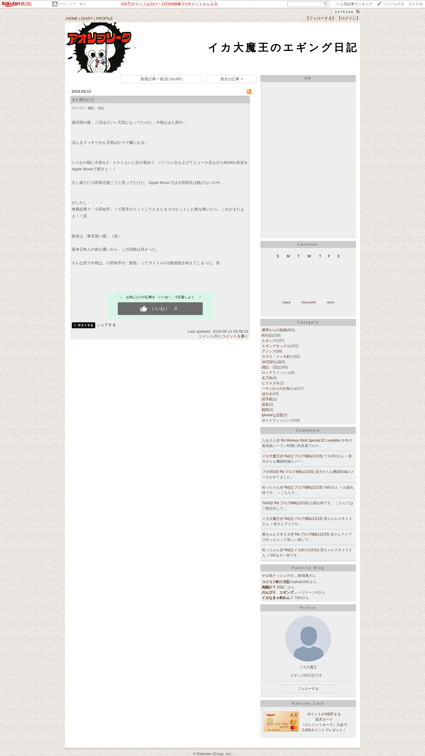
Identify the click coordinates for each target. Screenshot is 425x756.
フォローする (308, 689)
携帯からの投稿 (274, 330)
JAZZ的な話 (271, 362)
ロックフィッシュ (276, 372)
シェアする (106, 325)
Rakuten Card (308, 703)
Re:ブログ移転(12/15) (297, 472)
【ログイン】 (348, 18)
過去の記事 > (231, 79)
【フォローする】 (320, 18)
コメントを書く (235, 336)
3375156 (344, 12)
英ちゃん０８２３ (276, 534)
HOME (72, 18)
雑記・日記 (96, 108)
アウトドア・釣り (72, 4)
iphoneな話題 (272, 415)
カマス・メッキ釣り (278, 357)
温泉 (265, 404)
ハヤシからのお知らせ (279, 388)
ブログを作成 (393, 4)
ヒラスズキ (270, 383)
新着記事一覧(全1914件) (161, 79)
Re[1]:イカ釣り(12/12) (302, 550)
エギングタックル (276, 346)
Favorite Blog (308, 568)
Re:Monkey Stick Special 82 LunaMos (311, 440)
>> (354, 4)
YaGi (266, 503)
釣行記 (267, 335)
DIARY (87, 18)
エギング (269, 341)
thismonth (309, 302)
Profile (308, 608)
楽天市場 (415, 4)
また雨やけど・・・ (89, 99)
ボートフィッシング (278, 420)
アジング (269, 351)
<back (286, 302)
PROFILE (104, 18)
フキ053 (268, 472)
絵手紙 (267, 399)
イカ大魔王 (271, 456)
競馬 (265, 410)
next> (331, 302)
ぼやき (267, 394)
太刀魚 (267, 378)
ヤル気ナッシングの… (279, 576)
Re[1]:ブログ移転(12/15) (304, 456)
